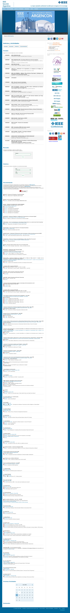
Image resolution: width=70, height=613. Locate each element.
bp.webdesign (62, 609)
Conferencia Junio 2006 (7, 480)
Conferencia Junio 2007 (7, 416)
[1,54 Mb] (5, 286)
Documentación (23, 46)
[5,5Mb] (5, 417)
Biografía (5, 391)
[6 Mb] (5, 218)
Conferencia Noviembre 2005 (8, 506)
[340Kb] (5, 494)
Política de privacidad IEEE (53, 141)
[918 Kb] (5, 300)
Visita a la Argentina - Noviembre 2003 (9, 575)
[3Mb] (4, 476)
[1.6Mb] (5, 470)
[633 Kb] (5, 208)
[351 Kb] (5, 364)
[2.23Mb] (5, 488)
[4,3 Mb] (5, 316)
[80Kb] (5, 487)
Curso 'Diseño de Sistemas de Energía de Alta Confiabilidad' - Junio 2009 (15, 296)
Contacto (36, 8)
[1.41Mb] (5, 507)
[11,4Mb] (10, 404)
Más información (6, 557)
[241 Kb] (5, 211)
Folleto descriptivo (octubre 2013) (8, 228)
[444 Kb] (5, 527)
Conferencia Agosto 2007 (7, 397)
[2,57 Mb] (5, 298)
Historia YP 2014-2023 (57, 75)
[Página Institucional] (6, 554)
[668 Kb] (5, 371)
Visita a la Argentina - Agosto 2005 (9, 532)
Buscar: (17, 153)
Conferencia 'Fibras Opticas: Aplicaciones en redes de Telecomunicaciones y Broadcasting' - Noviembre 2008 (21, 338)
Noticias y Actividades (19, 8)
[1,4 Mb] (5, 317)
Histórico (17, 46)
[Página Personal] (6, 539)
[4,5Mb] (5, 393)
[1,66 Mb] (5, 207)
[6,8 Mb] (5, 268)
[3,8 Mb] (5, 262)
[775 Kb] (5, 543)
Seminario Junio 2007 (6, 409)
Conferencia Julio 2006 (7, 469)
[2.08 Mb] (5, 556)
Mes (16, 168)
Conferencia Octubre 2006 (7, 421)
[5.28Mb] (5, 459)
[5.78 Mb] (5, 333)
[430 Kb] (5, 200)
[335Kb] (5, 435)
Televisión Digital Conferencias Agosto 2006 (10, 452)
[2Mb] (4, 429)
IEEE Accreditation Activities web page (9, 501)
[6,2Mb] (5, 404)
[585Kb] (5, 424)
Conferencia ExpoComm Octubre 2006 (9, 434)
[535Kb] (5, 398)
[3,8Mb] (5, 411)
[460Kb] (5, 495)
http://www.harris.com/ (7, 405)
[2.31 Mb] (5, 541)
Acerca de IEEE (10, 8)
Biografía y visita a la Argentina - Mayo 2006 (10, 493)
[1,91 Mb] (5, 302)
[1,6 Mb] (5, 254)
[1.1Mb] (5, 443)
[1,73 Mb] (5, 285)
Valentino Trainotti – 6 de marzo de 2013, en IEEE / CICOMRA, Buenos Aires (16, 239)
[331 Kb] (5, 279)
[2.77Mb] (5, 454)
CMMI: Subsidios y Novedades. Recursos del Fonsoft (12, 381)
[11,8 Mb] (5, 245)
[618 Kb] (5, 383)
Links (32, 8)
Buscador (11, 46)
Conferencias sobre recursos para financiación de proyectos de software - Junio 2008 (17, 357)
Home (4, 8)
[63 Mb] (5, 195)
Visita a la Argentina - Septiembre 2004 (9, 540)
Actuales (6, 46)
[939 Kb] (5, 535)
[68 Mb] (5, 224)
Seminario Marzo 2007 (7, 410)
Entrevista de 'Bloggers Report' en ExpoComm (11, 436)
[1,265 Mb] (5, 273)
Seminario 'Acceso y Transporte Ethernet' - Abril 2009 (12, 314)
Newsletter (27, 8)
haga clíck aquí (57, 50)
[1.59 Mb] (5, 570)
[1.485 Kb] (5, 519)
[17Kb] (5, 437)
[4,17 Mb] (5, 303)
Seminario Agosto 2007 (7, 403)
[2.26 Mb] (5, 340)
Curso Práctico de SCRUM (7, 375)
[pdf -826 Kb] (6, 524)
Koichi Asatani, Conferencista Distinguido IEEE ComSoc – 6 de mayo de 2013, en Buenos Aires (19, 234)
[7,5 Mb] (5, 309)
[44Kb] (5, 500)
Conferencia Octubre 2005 (7, 517)
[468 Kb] (5, 385)
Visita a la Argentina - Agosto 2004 (9, 555)
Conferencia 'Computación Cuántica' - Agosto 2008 (11, 351)
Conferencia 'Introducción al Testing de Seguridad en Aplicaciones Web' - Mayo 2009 (17, 307)
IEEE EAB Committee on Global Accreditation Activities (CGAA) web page (15, 502)
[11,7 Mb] (5, 253)
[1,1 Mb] (5, 235)
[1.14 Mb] (5, 353)
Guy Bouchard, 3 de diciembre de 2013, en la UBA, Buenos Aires (14, 217)
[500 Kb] (5, 229)
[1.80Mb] (9, 476)
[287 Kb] (5, 513)
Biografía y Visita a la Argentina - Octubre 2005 (11, 523)
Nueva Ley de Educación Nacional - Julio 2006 (11, 463)
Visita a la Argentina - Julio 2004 (8, 569)
